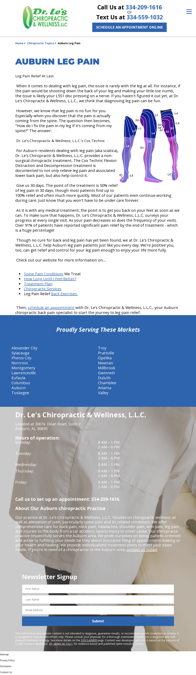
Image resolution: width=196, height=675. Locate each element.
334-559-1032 (145, 17)
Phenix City (21, 357)
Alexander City (24, 348)
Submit (98, 621)
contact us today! (142, 549)
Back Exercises (64, 293)
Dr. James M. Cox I (60, 644)
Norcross (19, 362)
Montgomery (23, 367)
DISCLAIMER (89, 640)
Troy (102, 348)
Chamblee (107, 382)
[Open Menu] (189, 12)
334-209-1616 (144, 7)
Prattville (106, 352)
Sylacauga (20, 352)
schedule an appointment (51, 307)
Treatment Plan (38, 283)
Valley (103, 392)
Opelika (105, 357)
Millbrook (106, 367)
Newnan (105, 362)
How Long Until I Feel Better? (50, 278)
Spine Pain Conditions (43, 273)
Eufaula (18, 377)
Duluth (104, 377)
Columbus (20, 382)
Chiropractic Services (42, 288)
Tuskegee (20, 392)
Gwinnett (106, 372)
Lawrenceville (23, 372)
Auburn (18, 387)
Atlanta (104, 387)
